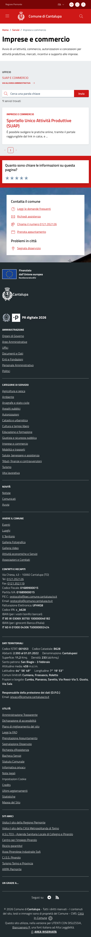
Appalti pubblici (11, 408)
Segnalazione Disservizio (17, 744)
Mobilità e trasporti (13, 449)
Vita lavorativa (11, 473)
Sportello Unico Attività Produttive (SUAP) (39, 123)
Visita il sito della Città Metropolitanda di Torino (30, 828)
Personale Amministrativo (18, 365)
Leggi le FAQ (9, 732)
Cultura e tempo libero (15, 426)
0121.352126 (15, 579)
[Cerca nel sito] (81, 16)
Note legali (8, 773)
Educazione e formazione (17, 432)
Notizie (6, 493)
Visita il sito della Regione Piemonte (23, 822)
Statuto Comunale (13, 761)
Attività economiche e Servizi (19, 554)
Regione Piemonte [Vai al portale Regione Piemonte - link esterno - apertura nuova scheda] (13, 4)
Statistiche (8, 796)
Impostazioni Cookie (14, 779)
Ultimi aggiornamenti (15, 790)
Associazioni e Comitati (16, 559)
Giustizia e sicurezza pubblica (19, 438)
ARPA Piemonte (12, 869)
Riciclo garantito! (12, 846)
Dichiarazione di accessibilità (19, 720)
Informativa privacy (14, 767)
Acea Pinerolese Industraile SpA (21, 851)
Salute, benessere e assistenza (20, 455)
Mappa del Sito (11, 802)
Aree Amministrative (14, 342)
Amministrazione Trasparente (20, 715)
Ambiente (8, 397)
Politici (6, 371)
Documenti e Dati (12, 353)
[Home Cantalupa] (38, 16)
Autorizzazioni (10, 414)
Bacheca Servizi (11, 755)
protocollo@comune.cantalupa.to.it (31, 601)
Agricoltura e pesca (13, 391)
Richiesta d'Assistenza (15, 750)
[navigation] (7, 16)
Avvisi (5, 504)
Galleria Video (10, 548)
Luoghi (6, 530)
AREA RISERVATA (43, 932)
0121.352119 (15, 583)
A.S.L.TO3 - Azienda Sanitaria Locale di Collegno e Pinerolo (37, 834)
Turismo (6, 467)
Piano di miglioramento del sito (20, 726)
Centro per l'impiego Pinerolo (19, 840)
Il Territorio (8, 536)
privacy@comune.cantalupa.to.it (29, 697)
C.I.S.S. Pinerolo (11, 857)
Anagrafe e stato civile (15, 403)
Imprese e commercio (20, 114)
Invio (81, 93)
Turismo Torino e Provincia (17, 863)
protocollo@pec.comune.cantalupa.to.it (33, 596)
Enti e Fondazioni (12, 359)
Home (5, 30)
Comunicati (9, 499)
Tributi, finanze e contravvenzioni (22, 461)
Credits (6, 785)
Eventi (6, 524)
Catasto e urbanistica (15, 420)
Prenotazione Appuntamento (19, 738)
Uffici (5, 347)
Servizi (15, 30)
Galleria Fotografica (14, 542)
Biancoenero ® (21, 927)
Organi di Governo (13, 336)
